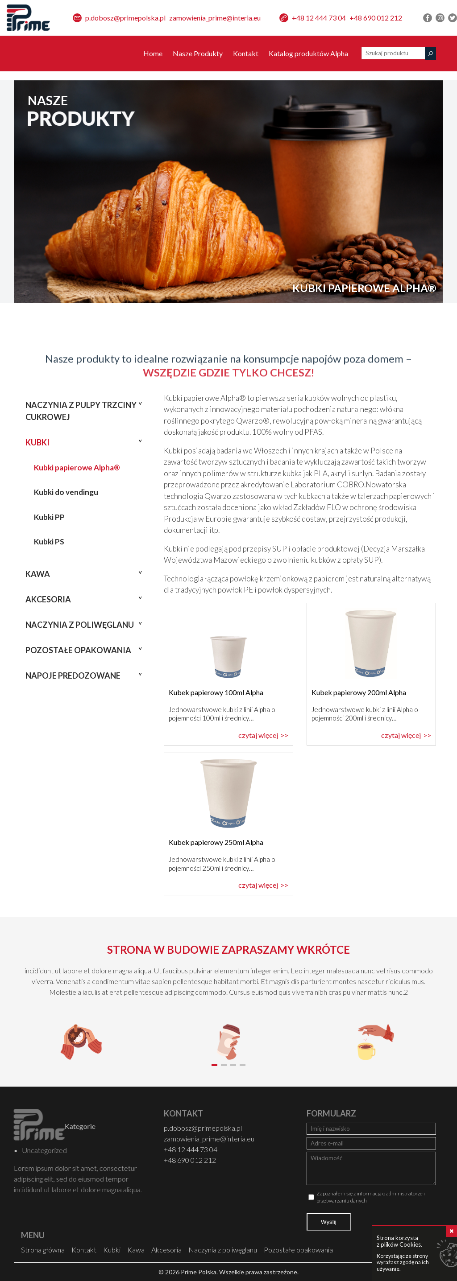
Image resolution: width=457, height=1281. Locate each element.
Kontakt (245, 53)
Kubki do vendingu (66, 492)
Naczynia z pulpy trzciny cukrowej (81, 411)
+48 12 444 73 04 (319, 17)
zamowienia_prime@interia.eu (215, 17)
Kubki (37, 442)
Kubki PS (49, 541)
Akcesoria (48, 599)
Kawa (37, 574)
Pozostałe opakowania (78, 650)
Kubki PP (49, 517)
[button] (214, 1065)
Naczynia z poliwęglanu (79, 625)
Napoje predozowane (72, 675)
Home (152, 53)
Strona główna (43, 1249)
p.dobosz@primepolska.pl (125, 17)
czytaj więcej (258, 735)
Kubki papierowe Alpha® (77, 467)
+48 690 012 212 (375, 17)
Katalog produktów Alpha (308, 53)
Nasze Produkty (198, 53)
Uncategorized (28, 1150)
